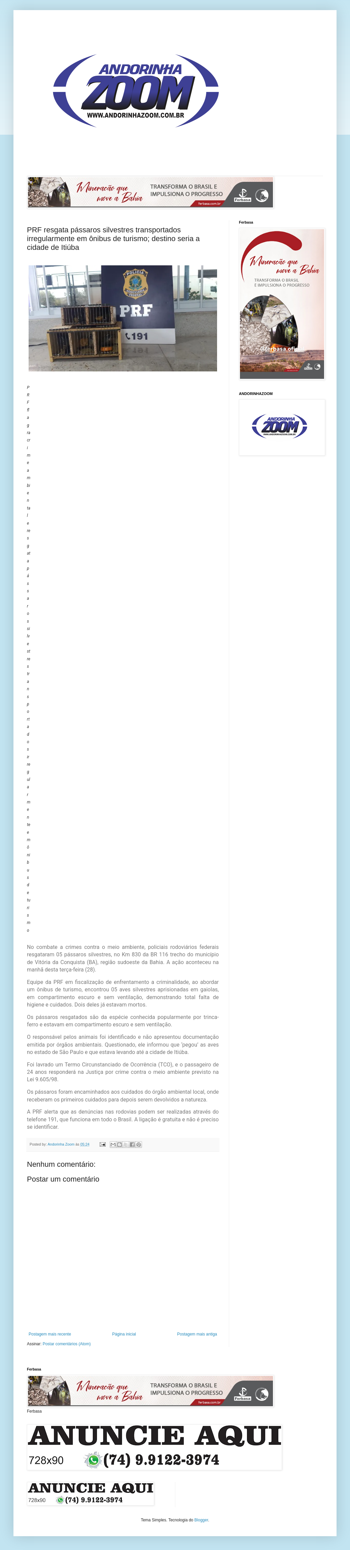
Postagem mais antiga (197, 1334)
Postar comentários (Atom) (67, 1344)
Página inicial (124, 1334)
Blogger (201, 1520)
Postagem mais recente (50, 1334)
